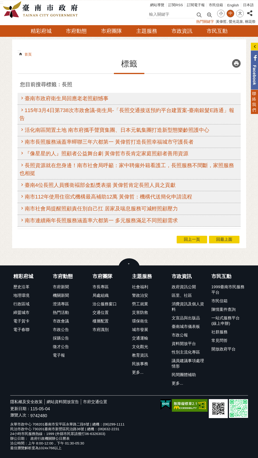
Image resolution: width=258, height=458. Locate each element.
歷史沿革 (21, 287)
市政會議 (61, 321)
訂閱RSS (175, 5)
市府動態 (76, 31)
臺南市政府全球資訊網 (41, 9)
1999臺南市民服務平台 (227, 290)
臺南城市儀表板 (186, 326)
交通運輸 (140, 338)
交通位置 (100, 312)
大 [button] (240, 13)
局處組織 (100, 295)
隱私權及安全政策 (26, 402)
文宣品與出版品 (186, 318)
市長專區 (100, 287)
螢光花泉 (236, 21)
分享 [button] (249, 11)
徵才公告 (61, 347)
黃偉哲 (221, 21)
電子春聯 (21, 329)
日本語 (248, 5)
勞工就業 (140, 304)
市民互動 (217, 31)
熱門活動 (61, 312)
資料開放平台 (184, 343)
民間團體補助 (184, 375)
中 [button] (231, 13)
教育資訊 (140, 355)
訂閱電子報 (196, 5)
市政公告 (61, 329)
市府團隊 (111, 31)
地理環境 (21, 295)
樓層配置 (100, 321)
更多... (137, 372)
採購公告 (61, 338)
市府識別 (100, 329)
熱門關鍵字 (205, 21)
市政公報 (180, 335)
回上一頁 (192, 239)
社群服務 (219, 332)
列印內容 (236, 63)
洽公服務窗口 (104, 304)
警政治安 (140, 295)
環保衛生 (140, 321)
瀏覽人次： (20, 415)
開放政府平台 (223, 349)
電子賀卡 (21, 321)
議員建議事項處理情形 (188, 363)
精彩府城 (41, 31)
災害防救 (140, 312)
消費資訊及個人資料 (188, 307)
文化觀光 (140, 347)
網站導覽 (157, 5)
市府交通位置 (95, 402)
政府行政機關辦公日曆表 (50, 438)
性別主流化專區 (186, 352)
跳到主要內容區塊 (2, 2)
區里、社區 (182, 295)
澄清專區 (61, 304)
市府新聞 (61, 287)
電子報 (59, 355)
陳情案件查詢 (223, 309)
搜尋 (151, 13)
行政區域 (21, 304)
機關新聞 (61, 295)
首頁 (28, 54)
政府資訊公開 (184, 287)
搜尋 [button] (199, 14)
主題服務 (146, 31)
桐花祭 (250, 21)
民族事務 (140, 364)
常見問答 (219, 340)
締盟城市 (21, 312)
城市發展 (140, 329)
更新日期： (20, 408)
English (233, 5)
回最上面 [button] (224, 239)
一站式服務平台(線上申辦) (225, 321)
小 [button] (221, 13)
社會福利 (140, 287)
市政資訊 (181, 31)
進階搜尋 (209, 14)
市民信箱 (216, 5)
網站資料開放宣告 (63, 402)
